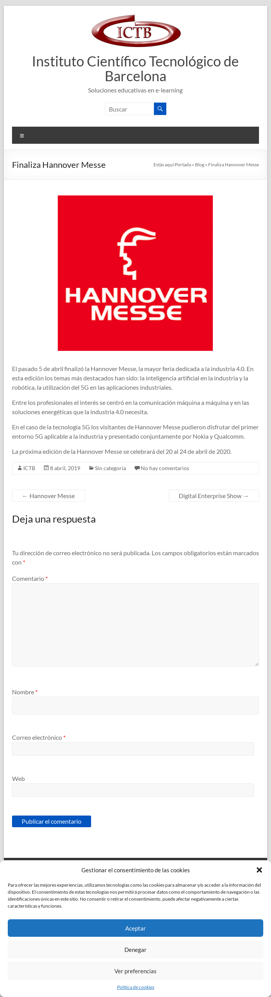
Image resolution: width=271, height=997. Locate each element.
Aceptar (135, 928)
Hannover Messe (48, 495)
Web (18, 778)
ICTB (29, 468)
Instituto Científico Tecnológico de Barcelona (135, 68)
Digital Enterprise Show (214, 495)
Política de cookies (135, 987)
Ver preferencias (135, 970)
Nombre (25, 691)
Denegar (135, 949)
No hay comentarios (165, 468)
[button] (259, 870)
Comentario (30, 578)
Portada (183, 164)
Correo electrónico (39, 737)
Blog (199, 164)
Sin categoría (110, 468)
